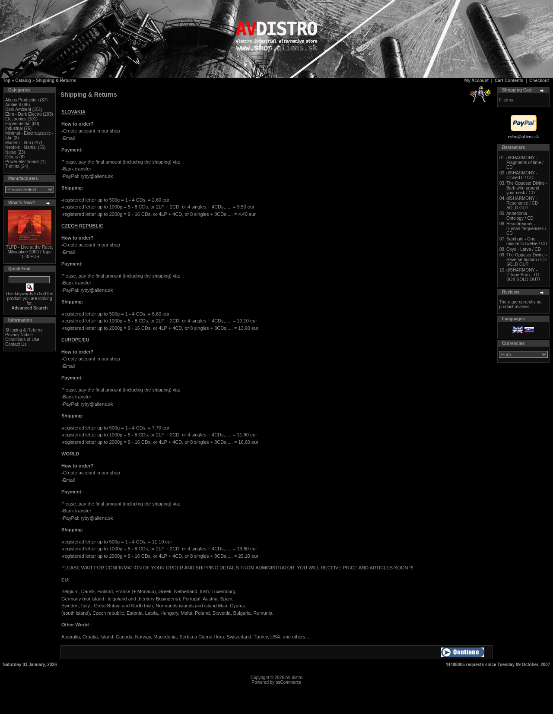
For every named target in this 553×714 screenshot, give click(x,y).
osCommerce (288, 682)
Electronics (15, 119)
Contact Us (15, 344)
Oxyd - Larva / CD (523, 249)
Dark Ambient (18, 109)
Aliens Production (22, 100)
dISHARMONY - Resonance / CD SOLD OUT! (522, 203)
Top (7, 80)
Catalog (23, 80)
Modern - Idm (18, 142)
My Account (476, 80)
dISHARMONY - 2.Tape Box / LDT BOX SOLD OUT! (523, 275)
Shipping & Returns (56, 80)
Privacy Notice (19, 334)
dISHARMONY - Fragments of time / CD (524, 162)
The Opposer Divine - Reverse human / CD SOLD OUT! (526, 260)
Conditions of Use (22, 339)
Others (11, 157)
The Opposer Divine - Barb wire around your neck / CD (526, 188)
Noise (10, 152)
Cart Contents (509, 80)
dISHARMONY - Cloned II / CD (521, 175)
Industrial (14, 128)
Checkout (539, 80)
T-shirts (12, 166)
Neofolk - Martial (21, 147)
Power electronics (22, 161)
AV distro (293, 677)
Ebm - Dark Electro (23, 114)
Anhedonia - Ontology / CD (520, 216)
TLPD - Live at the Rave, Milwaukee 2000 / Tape (30, 249)
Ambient (13, 104)
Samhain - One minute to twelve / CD (526, 241)
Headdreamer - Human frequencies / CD (526, 228)
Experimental (17, 123)
